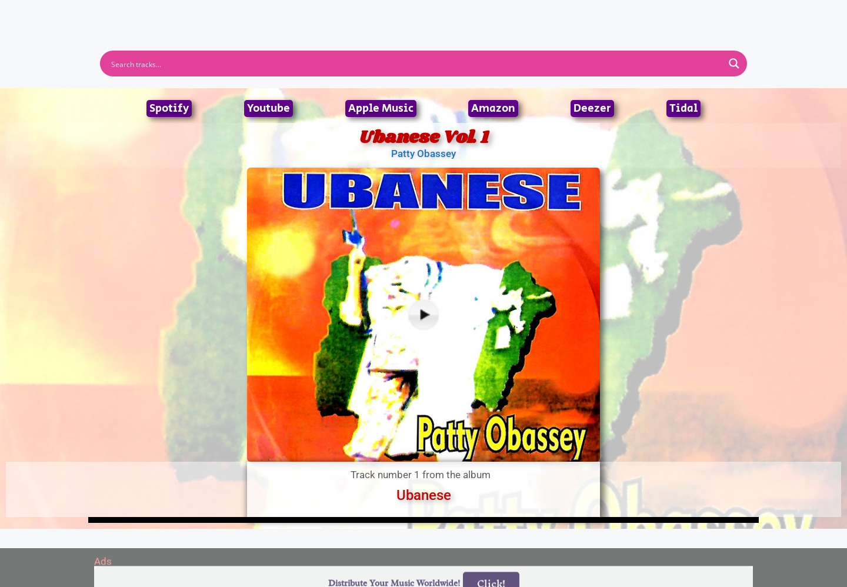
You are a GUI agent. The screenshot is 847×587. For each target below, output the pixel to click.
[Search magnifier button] (734, 63)
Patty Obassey (423, 153)
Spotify (169, 108)
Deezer (592, 108)
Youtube (268, 108)
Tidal (683, 108)
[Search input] (416, 63)
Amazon (493, 108)
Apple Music (381, 108)
